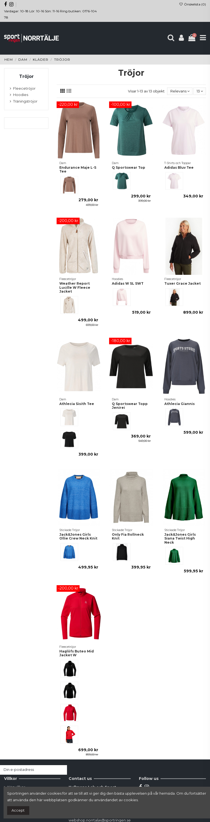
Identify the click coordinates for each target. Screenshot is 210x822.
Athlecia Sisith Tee (76, 404)
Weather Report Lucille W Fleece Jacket (74, 287)
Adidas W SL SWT (128, 283)
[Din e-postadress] (28, 770)
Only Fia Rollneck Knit (128, 536)
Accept (18, 810)
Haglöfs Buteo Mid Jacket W (76, 653)
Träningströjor (25, 101)
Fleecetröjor (24, 88)
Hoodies (20, 94)
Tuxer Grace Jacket (182, 283)
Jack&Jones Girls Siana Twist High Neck (180, 538)
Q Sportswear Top (128, 167)
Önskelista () (192, 4)
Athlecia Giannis (179, 404)
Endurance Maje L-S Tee (77, 169)
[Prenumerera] (61, 770)
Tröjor (26, 76)
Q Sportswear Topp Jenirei (130, 406)
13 (200, 91)
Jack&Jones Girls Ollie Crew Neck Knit (78, 536)
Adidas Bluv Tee (179, 167)
